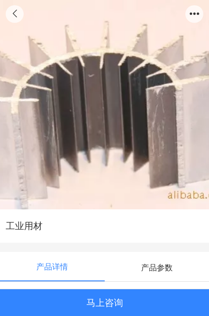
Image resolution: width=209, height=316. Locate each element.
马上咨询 (104, 303)
